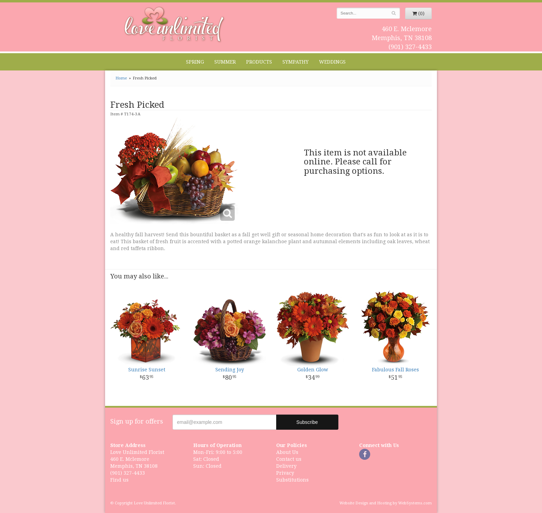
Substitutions (292, 480)
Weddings (332, 62)
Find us (119, 480)
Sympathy (295, 62)
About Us (287, 452)
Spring (195, 62)
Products (259, 62)
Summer (225, 62)
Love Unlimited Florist (174, 24)
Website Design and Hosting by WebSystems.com (385, 503)
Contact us (288, 459)
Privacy (285, 473)
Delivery (286, 466)
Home (121, 78)
